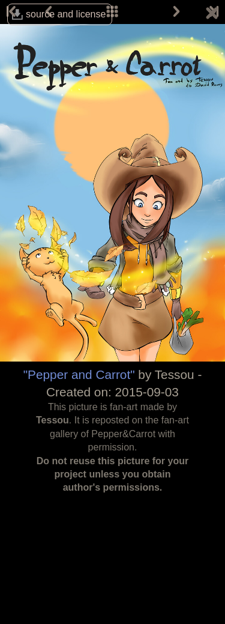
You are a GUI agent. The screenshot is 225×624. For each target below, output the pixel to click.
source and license (66, 14)
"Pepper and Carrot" (79, 374)
